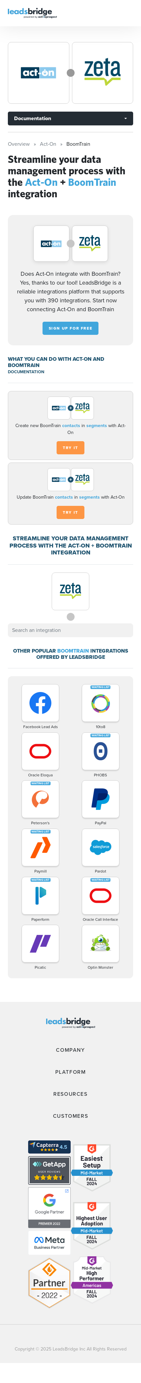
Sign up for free (71, 328)
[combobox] (70, 630)
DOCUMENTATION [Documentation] (26, 372)
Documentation (32, 118)
